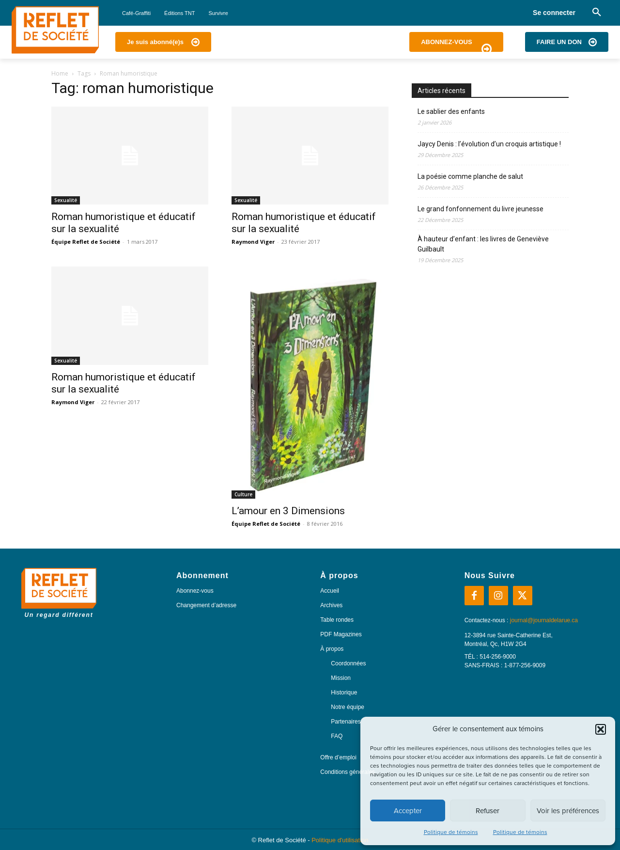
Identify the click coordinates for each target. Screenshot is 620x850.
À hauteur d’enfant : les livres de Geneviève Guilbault (483, 244)
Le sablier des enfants (451, 111)
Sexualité (65, 200)
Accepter (408, 810)
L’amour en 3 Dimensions (288, 511)
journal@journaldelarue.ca (544, 620)
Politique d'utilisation (339, 840)
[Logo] (55, 30)
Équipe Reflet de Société (85, 241)
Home (59, 73)
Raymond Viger (253, 241)
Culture (243, 494)
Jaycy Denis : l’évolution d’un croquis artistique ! (489, 144)
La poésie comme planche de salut (470, 176)
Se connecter (554, 12)
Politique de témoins (451, 832)
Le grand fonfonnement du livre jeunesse (480, 209)
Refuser (487, 810)
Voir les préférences (568, 810)
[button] (600, 729)
